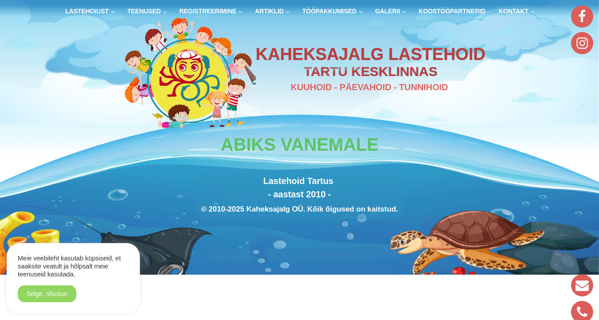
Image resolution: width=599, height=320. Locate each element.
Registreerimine (207, 11)
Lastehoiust (87, 11)
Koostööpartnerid (452, 11)
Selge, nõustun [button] (47, 293)
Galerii (387, 11)
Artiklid (269, 11)
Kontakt (513, 11)
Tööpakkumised (329, 11)
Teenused (144, 11)
